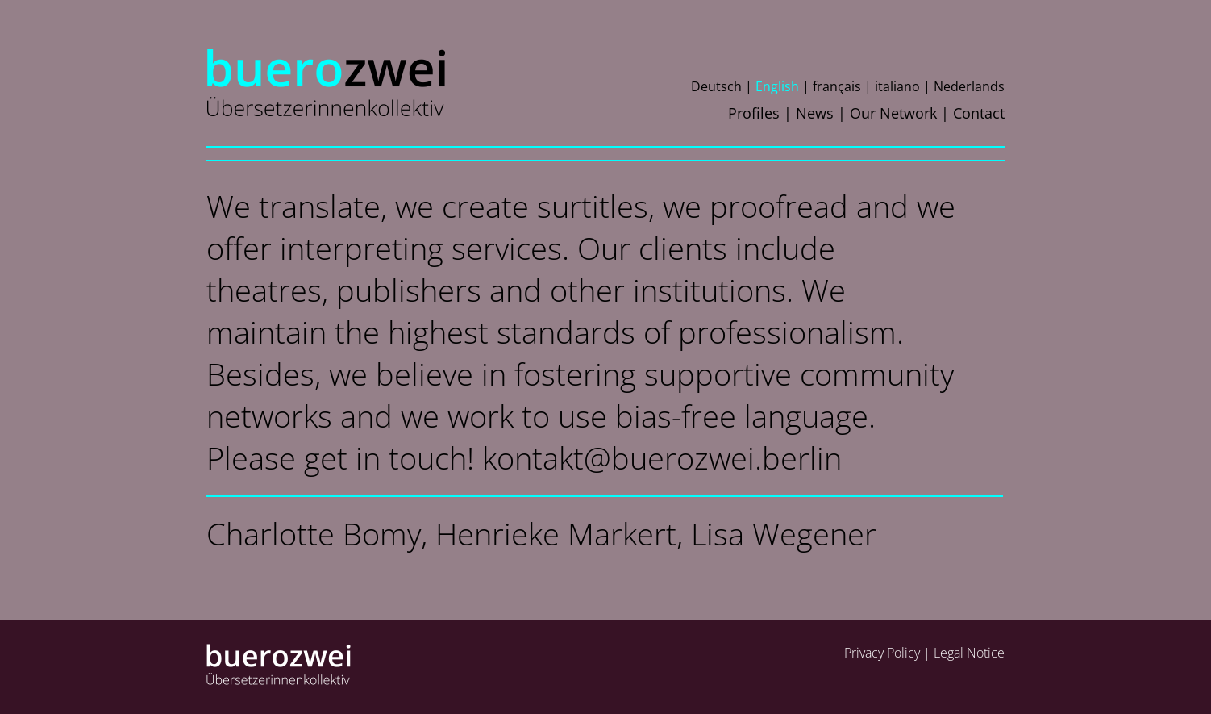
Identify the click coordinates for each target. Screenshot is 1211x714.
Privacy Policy (882, 653)
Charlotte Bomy (313, 533)
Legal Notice (969, 653)
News (815, 113)
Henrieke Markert (555, 533)
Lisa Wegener (783, 533)
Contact (979, 113)
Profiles (754, 113)
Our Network (893, 113)
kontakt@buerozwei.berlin (662, 457)
